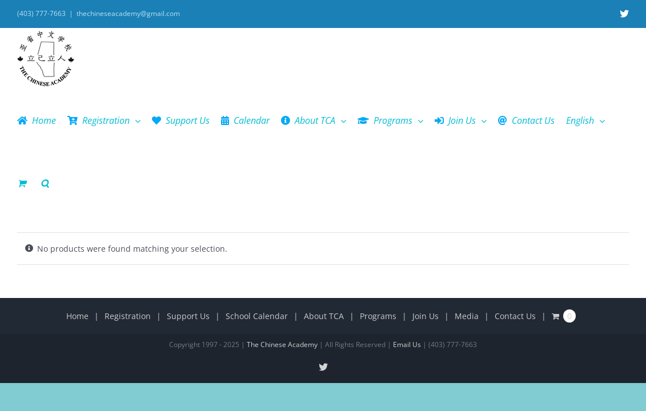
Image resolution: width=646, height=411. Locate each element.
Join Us (425, 253)
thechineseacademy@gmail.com (128, 13)
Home (77, 253)
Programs (378, 253)
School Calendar (257, 253)
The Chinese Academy (282, 282)
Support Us (188, 253)
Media (467, 253)
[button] (624, 120)
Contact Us (515, 253)
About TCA (324, 253)
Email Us (407, 282)
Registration (128, 253)
